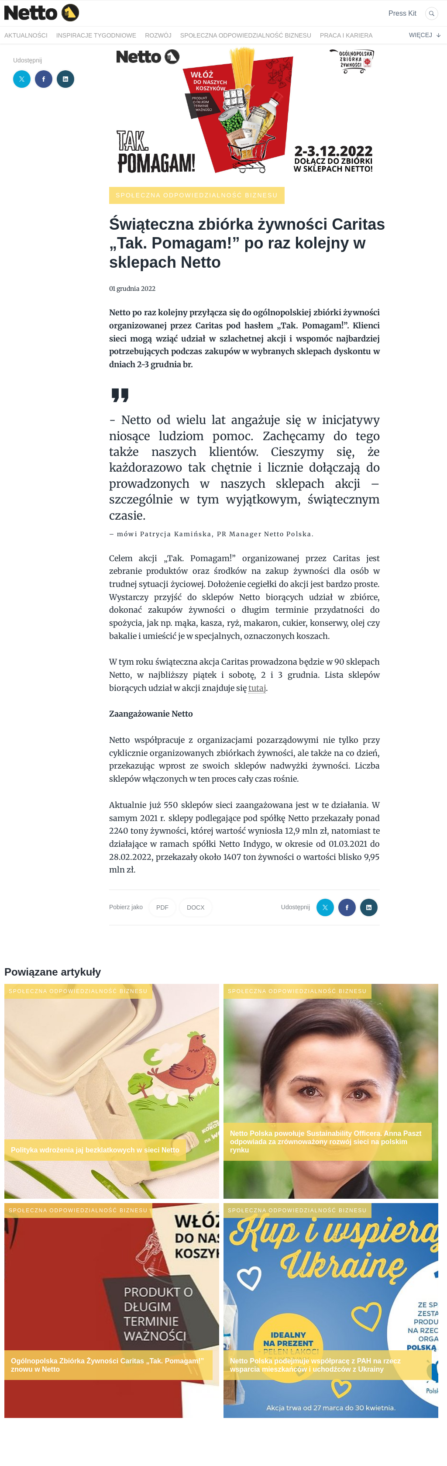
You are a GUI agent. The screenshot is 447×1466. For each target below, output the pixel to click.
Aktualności (26, 35)
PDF (162, 907)
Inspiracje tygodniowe (96, 35)
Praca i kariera (346, 35)
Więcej (424, 34)
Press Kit (402, 13)
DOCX (195, 907)
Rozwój (158, 35)
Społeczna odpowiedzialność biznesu (245, 35)
